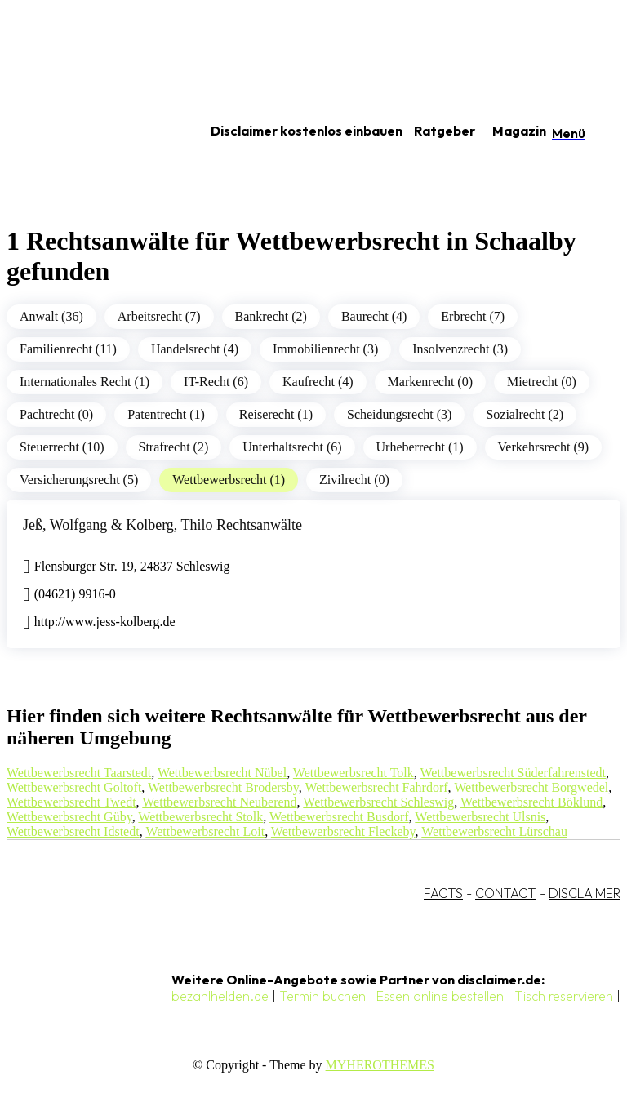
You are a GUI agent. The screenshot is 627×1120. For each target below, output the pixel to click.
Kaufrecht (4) (318, 382)
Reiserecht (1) (276, 414)
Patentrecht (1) (166, 414)
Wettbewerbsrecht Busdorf (339, 817)
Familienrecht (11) (68, 349)
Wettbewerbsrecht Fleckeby (343, 831)
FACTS (443, 893)
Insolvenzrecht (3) (460, 349)
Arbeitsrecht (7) (159, 316)
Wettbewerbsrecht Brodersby (223, 787)
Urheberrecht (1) (420, 447)
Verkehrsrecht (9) (543, 447)
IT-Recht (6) (216, 382)
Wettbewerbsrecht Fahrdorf (376, 787)
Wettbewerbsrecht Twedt (71, 802)
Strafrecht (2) (174, 447)
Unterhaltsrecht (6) (291, 447)
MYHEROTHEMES (380, 1065)
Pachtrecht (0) (56, 414)
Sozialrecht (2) (524, 414)
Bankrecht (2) (271, 316)
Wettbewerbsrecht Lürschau (494, 831)
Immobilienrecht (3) (325, 349)
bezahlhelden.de (220, 996)
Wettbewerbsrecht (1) (228, 480)
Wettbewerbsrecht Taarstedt (79, 773)
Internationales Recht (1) (84, 382)
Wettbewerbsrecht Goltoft (74, 787)
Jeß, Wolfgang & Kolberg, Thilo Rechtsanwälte (162, 525)
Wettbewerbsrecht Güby (69, 817)
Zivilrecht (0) (354, 480)
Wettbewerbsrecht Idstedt (73, 831)
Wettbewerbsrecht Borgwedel (531, 787)
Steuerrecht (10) (62, 447)
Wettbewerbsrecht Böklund (531, 802)
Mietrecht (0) (541, 382)
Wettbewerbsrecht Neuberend (219, 802)
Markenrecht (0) (430, 382)
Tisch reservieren (563, 996)
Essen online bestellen (440, 996)
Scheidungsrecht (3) (399, 414)
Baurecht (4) (374, 316)
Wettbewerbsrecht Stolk (200, 817)
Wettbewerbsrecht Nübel (222, 773)
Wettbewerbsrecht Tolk (353, 773)
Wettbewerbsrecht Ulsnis (480, 817)
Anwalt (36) (51, 316)
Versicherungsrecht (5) (79, 480)
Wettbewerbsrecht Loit (205, 831)
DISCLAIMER (584, 893)
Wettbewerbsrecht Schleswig (378, 802)
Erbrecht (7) (473, 316)
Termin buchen (322, 996)
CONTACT (505, 893)
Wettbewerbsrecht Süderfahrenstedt (513, 773)
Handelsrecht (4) (194, 349)
